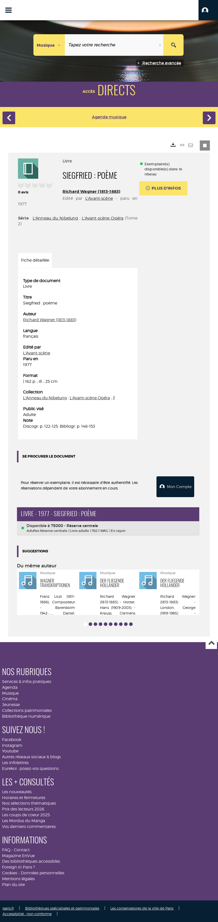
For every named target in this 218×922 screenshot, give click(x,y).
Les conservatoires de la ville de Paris (141, 908)
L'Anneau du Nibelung (55, 218)
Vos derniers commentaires (29, 826)
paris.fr (8, 908)
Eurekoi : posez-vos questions (30, 768)
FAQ (6, 849)
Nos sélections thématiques (29, 803)
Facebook (11, 739)
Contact (22, 849)
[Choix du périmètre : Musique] (49, 45)
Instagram (12, 745)
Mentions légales (18, 878)
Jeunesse (11, 704)
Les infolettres (15, 762)
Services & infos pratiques (26, 681)
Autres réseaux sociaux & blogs (31, 756)
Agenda (9, 687)
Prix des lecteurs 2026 (23, 809)
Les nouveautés (17, 791)
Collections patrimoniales (27, 710)
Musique (10, 693)
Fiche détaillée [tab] (35, 260)
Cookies (9, 873)
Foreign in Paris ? (18, 867)
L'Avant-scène (99, 198)
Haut (211, 643)
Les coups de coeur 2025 (26, 814)
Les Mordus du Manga (23, 820)
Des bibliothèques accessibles (31, 861)
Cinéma (9, 698)
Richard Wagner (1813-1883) (91, 191)
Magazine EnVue (18, 855)
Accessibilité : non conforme (27, 914)
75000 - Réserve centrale (74, 525)
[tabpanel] (77, 353)
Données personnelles (42, 873)
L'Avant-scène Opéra (102, 218)
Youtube (10, 751)
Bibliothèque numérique (26, 716)
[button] (208, 10)
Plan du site (13, 884)
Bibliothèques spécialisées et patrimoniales (62, 908)
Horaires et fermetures (23, 797)
